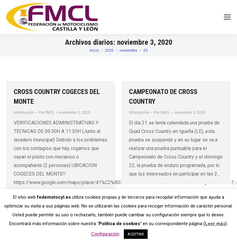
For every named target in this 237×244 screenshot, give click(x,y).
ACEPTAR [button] (135, 234)
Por (46, 112)
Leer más (215, 223)
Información (24, 112)
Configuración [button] (105, 234)
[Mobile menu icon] (227, 17)
